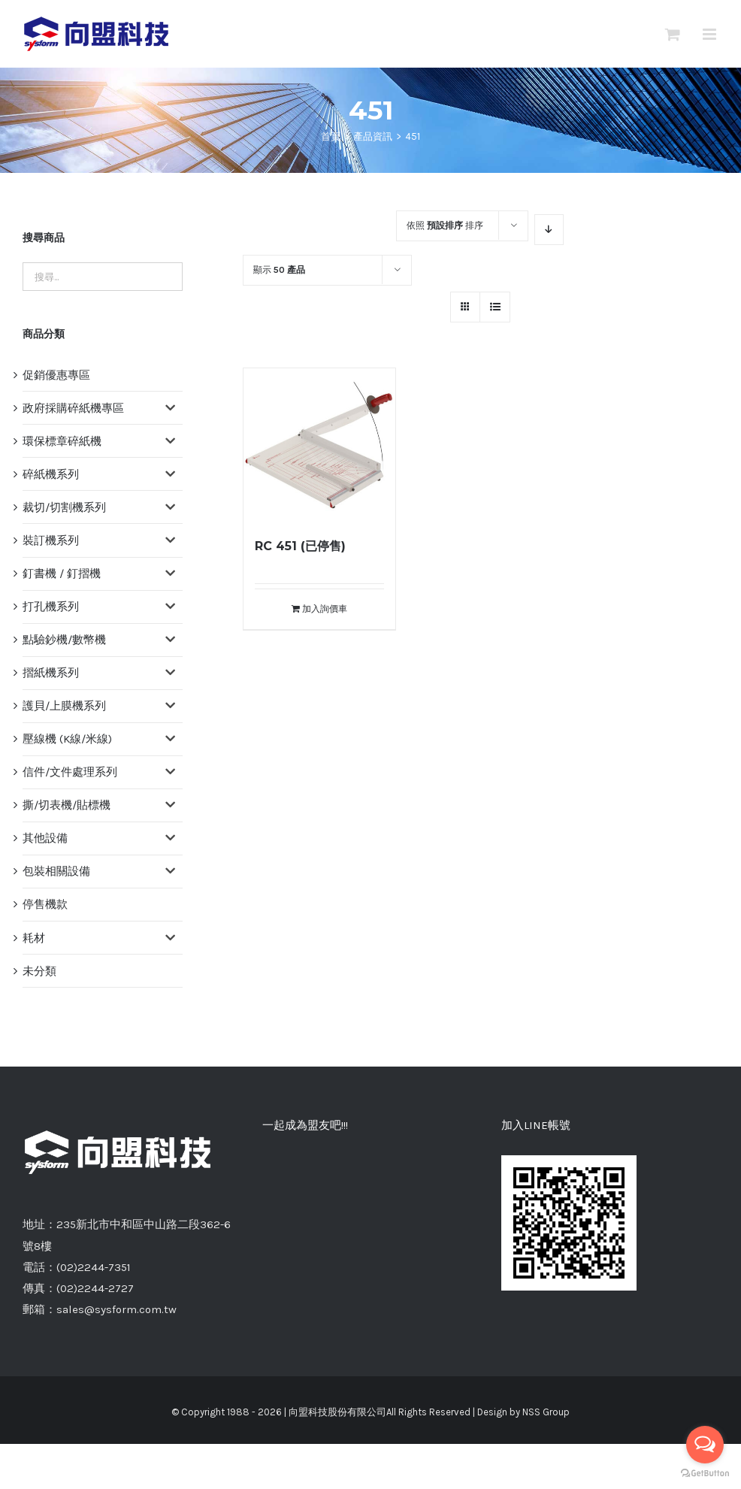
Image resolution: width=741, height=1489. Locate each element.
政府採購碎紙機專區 (73, 408)
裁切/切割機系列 (64, 507)
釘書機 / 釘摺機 (62, 573)
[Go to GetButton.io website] (705, 1473)
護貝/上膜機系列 (64, 706)
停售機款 (45, 904)
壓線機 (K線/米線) (67, 739)
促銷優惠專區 (56, 375)
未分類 (39, 971)
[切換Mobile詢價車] (672, 34)
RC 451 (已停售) (300, 546)
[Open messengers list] (705, 1444)
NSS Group (546, 1412)
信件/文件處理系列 (70, 772)
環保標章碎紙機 (62, 441)
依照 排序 (445, 225)
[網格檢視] (495, 307)
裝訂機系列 (51, 540)
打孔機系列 (51, 606)
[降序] (549, 229)
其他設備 (45, 838)
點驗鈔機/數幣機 (64, 639)
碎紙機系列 (51, 474)
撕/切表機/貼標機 (66, 805)
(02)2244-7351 (93, 1267)
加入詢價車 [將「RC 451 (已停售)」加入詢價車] (324, 609)
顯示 (279, 270)
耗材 (34, 938)
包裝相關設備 (56, 871)
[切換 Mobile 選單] (710, 34)
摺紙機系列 (51, 672)
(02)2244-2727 (95, 1288)
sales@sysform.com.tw (116, 1309)
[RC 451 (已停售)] (319, 444)
